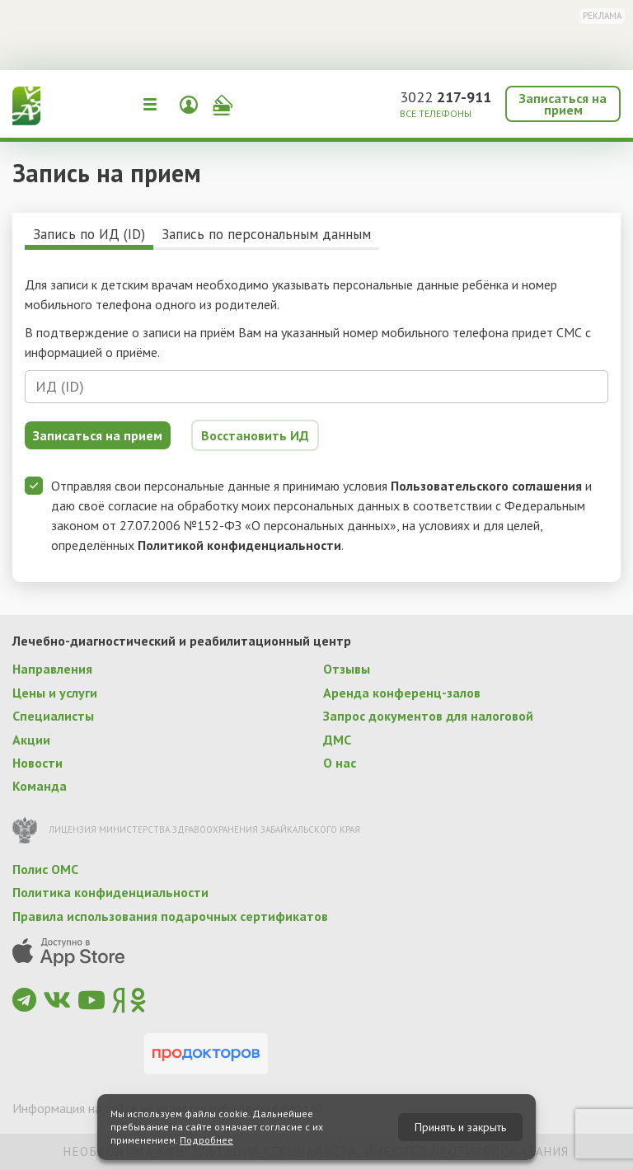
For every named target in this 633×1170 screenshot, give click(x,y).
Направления (52, 668)
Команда (39, 786)
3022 (445, 96)
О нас (339, 762)
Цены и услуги (54, 692)
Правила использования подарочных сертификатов (170, 916)
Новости (37, 762)
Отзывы (346, 668)
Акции (31, 739)
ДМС (337, 739)
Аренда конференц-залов (402, 692)
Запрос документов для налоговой (428, 715)
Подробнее (206, 1140)
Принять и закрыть (460, 1127)
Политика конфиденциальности (110, 892)
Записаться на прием (563, 104)
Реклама (602, 15)
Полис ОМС (45, 869)
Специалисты (53, 715)
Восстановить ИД (255, 435)
